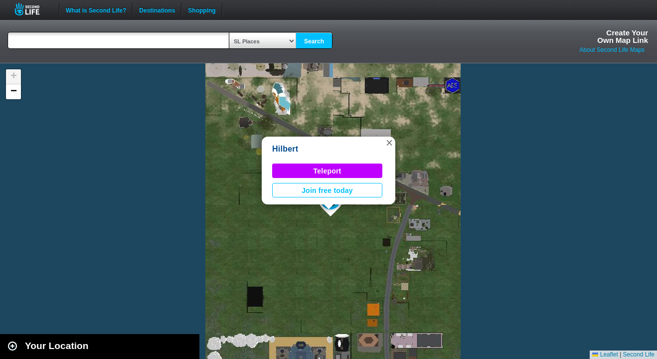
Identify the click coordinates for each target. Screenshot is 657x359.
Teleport (327, 171)
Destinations (157, 9)
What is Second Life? (96, 9)
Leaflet (605, 354)
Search (314, 41)
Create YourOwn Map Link (622, 36)
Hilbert (285, 149)
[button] (389, 143)
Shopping (201, 9)
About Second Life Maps (612, 49)
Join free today (327, 190)
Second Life (32, 9)
